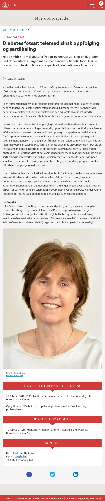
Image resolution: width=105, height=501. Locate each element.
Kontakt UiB (8, 498)
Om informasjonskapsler (52, 498)
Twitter (52, 474)
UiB (4, 29)
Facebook (29, 474)
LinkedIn (76, 474)
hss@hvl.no (20, 456)
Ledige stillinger (23, 498)
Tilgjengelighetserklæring (90, 498)
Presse (36, 498)
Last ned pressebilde (14, 375)
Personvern (70, 498)
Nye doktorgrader (52, 18)
